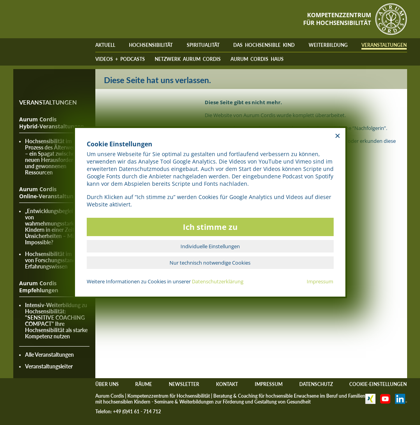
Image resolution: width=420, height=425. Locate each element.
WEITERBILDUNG (328, 45)
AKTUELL (105, 45)
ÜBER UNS (107, 384)
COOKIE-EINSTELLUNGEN (378, 384)
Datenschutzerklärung (217, 281)
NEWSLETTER (184, 384)
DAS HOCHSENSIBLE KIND (264, 45)
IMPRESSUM (268, 384)
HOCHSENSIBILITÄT (151, 45)
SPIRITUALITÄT (203, 45)
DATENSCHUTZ (316, 384)
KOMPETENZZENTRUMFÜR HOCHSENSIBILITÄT (337, 19)
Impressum (320, 281)
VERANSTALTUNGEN (384, 45)
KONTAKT (227, 384)
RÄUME (143, 384)
